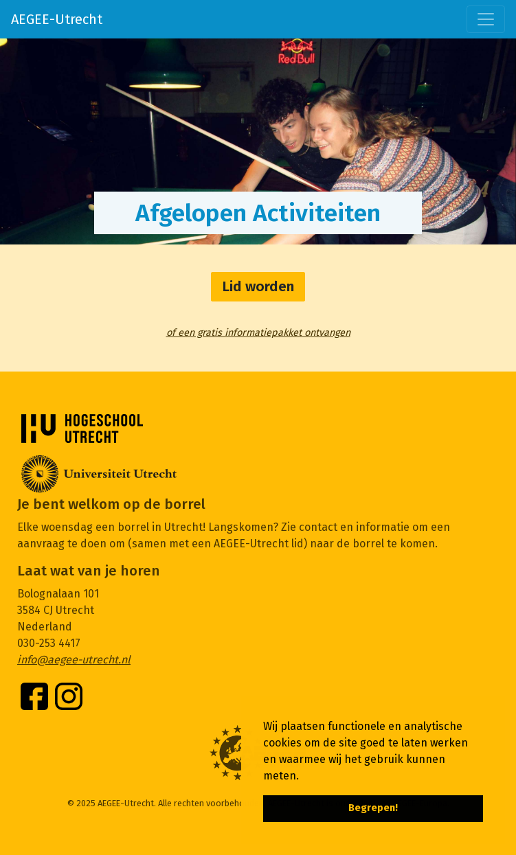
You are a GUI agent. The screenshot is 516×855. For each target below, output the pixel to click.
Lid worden (258, 286)
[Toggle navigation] (486, 19)
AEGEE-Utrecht (56, 19)
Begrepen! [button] (373, 808)
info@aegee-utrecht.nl (74, 659)
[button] (304, 777)
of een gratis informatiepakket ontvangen (258, 333)
